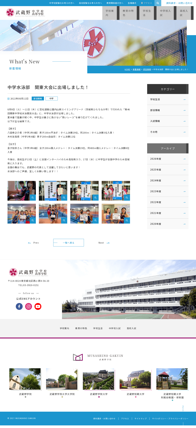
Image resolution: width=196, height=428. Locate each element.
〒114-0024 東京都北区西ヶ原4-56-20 (30, 283)
